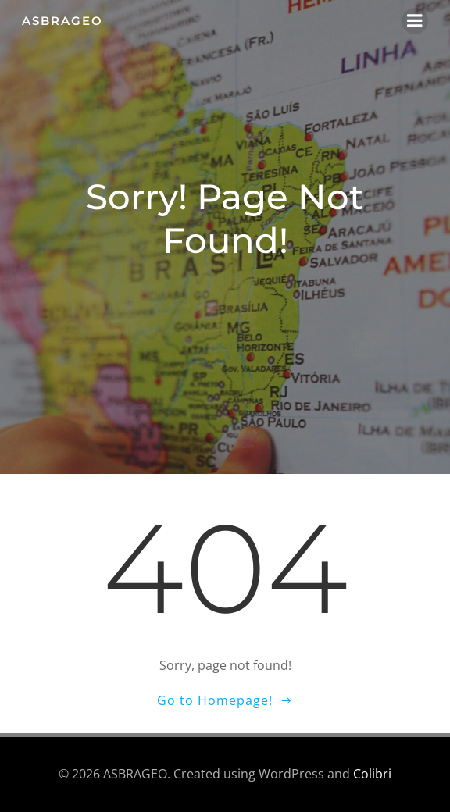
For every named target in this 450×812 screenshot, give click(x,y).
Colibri (372, 773)
